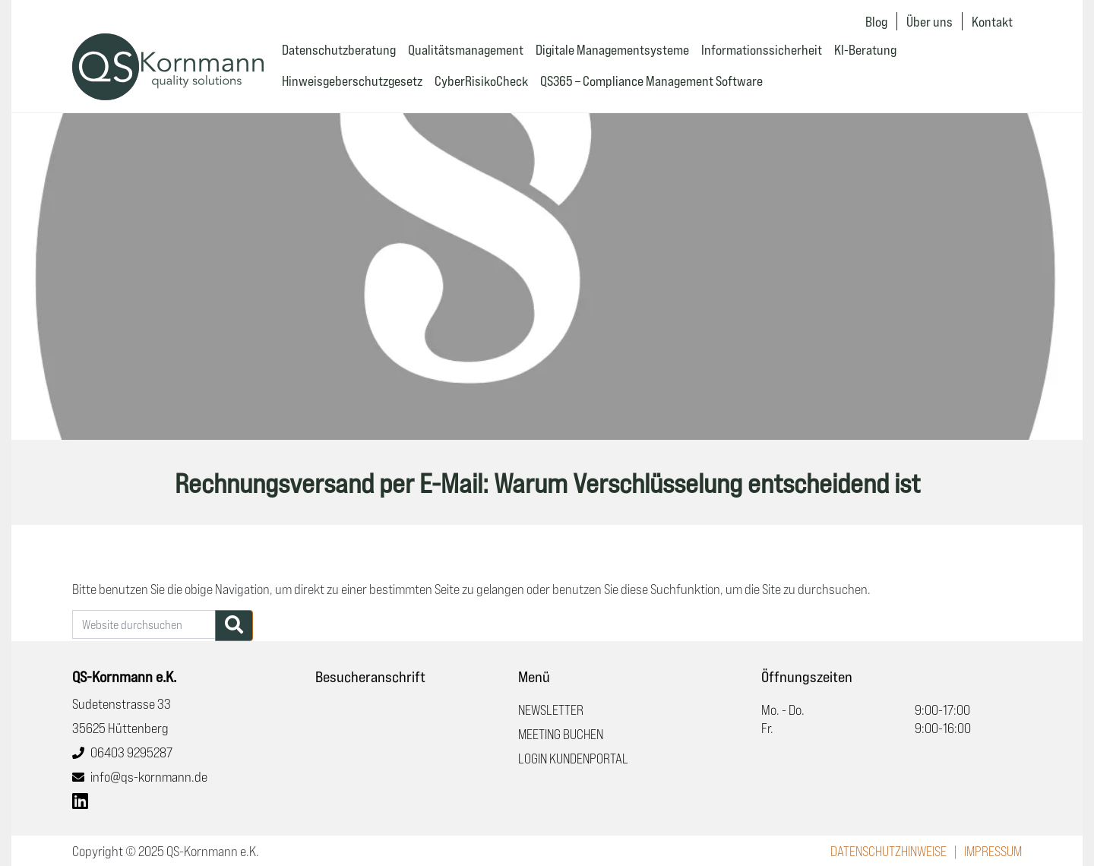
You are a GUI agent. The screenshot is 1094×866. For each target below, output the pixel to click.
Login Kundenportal (573, 758)
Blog (876, 21)
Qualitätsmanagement (465, 49)
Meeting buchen (560, 733)
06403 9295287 (131, 752)
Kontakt (992, 21)
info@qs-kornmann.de (148, 776)
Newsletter (550, 709)
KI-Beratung (865, 49)
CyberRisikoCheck (481, 80)
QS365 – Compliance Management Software (651, 80)
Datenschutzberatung (339, 49)
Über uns (929, 21)
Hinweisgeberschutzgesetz (352, 80)
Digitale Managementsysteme (612, 49)
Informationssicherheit (761, 49)
